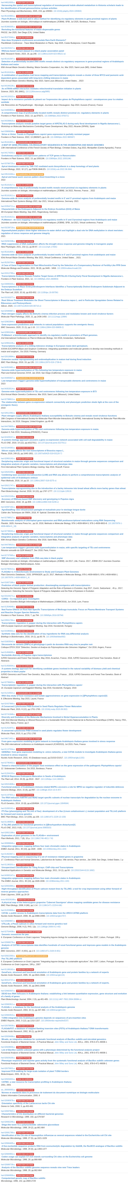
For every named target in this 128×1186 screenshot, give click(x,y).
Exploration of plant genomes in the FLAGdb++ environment (30, 835)
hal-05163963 (8, 16)
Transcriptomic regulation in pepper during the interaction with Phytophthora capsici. (42, 623)
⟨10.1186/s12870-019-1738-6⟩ (48, 362)
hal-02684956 (8, 1175)
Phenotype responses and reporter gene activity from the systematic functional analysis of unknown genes (60, 1061)
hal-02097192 (8, 507)
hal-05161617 (8, 185)
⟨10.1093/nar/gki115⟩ (55, 975)
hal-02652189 (8, 833)
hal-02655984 (8, 886)
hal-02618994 (8, 356)
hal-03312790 (8, 273)
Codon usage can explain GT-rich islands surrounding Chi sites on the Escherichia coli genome (47, 1157)
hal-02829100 (8, 1058)
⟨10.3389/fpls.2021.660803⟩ (46, 279)
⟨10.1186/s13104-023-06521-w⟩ (52, 54)
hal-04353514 (8, 389)
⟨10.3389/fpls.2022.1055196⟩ (58, 158)
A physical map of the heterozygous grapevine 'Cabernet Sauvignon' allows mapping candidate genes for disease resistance (61, 902)
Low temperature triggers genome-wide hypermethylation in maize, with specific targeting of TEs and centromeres (56, 548)
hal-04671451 (8, 738)
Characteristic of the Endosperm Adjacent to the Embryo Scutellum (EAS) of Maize (41, 209)
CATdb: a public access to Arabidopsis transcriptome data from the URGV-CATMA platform (45, 913)
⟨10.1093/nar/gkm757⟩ (56, 916)
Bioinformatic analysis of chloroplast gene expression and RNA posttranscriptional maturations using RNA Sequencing (58, 520)
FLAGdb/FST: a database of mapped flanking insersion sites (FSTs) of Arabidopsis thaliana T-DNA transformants (55, 1028)
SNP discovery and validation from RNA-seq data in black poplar (32, 558)
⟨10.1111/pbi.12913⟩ (62, 491)
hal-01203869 (8, 910)
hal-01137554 (8, 749)
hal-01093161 (8, 808)
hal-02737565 (8, 555)
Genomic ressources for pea (15, 934)
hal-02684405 (8, 1143)
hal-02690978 (8, 1100)
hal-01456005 (8, 652)
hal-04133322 (8, 96)
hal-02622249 (8, 496)
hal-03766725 (8, 163)
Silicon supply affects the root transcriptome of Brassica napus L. (33, 451)
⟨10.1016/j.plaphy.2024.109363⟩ (67, 11)
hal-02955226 (8, 343)
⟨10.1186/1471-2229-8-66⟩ (50, 905)
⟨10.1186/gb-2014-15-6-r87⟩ (48, 790)
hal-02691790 (8, 1133)
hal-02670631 (8, 1068)
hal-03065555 (8, 284)
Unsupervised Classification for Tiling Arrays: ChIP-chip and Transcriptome (37, 867)
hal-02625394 (8, 472)
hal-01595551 (8, 631)
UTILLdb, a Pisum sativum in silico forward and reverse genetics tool (34, 924)
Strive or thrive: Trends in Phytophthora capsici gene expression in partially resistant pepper (46, 134)
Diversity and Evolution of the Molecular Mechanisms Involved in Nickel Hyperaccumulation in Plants (50, 717)
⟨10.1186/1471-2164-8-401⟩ (48, 951)
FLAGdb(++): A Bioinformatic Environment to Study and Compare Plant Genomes (40, 572)
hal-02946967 (8, 311)
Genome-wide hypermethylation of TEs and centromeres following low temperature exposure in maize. (50, 429)
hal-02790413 (8, 569)
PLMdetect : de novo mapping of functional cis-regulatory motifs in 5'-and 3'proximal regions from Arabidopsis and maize (59, 220)
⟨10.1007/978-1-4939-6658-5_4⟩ (15, 577)
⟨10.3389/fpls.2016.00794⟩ (51, 615)
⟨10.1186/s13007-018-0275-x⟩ (43, 481)
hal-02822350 (8, 956)
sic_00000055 (8, 1090)
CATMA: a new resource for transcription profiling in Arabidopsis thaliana (36, 1082)
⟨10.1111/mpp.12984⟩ (57, 317)
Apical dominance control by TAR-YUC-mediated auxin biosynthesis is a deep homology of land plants (50, 166)
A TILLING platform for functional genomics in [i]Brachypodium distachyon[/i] (38, 825)
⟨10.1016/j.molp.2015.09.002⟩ (54, 709)
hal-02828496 (8, 1036)
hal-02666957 (8, 921)
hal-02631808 (8, 784)
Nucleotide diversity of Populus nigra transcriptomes (27, 655)
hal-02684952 (8, 1154)
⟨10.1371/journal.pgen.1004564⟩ (54, 803)
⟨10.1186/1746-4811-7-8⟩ (42, 838)
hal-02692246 (8, 1122)
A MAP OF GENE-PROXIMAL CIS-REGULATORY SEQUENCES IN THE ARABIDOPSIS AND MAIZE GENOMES (53, 145)
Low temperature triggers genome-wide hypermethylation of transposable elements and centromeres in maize (54, 381)
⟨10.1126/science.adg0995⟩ (38, 91)
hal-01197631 (8, 795)
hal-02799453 (8, 682)
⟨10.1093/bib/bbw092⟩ (56, 637)
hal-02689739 (8, 1165)
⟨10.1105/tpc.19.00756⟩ (47, 292)
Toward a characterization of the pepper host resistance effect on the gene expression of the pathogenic (61, 766)
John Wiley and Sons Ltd (65, 1042)
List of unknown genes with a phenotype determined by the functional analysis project (50, 1050)
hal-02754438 (8, 931)
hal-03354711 (8, 206)
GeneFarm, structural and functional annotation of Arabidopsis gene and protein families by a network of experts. (55, 983)
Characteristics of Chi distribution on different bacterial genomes (32, 1114)
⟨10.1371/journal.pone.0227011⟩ (52, 443)
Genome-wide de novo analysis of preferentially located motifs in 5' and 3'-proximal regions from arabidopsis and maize (59, 255)
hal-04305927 (8, 378)
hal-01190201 (8, 865)
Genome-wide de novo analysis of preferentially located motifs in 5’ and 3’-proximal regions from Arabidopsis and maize (59, 198)
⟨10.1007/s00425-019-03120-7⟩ (48, 453)
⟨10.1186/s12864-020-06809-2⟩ (50, 327)
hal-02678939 (8, 1026)
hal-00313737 (8, 980)
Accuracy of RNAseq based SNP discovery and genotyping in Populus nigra (38, 499)
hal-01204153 (8, 773)
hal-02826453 (8, 1079)
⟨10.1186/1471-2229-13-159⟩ (53, 817)
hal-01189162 (8, 969)
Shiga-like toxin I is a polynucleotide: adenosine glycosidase (30, 1125)
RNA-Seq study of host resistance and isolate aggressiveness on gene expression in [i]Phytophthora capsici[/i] (54, 696)
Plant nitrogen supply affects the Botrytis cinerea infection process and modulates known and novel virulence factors (57, 314)
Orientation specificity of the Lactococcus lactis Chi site (28, 1103)
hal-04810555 (8, 2)
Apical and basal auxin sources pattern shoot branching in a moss (33, 177)
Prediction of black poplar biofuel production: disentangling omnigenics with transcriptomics (46, 585)
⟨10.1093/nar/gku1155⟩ (74, 758)
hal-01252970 (8, 728)
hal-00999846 (8, 843)
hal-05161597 (8, 59)
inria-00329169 (8, 899)
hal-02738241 (8, 531)
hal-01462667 (8, 854)
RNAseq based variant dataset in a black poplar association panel (33, 51)
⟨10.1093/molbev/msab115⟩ (69, 268)
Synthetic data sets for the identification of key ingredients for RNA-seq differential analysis (45, 634)
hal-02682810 (8, 1015)
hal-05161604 (8, 252)
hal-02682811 (8, 1004)
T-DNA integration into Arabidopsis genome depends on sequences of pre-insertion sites (44, 1018)
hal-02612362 (8, 413)
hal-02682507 (8, 991)
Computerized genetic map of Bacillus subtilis (23, 1178)
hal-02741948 (8, 714)
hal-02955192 (8, 458)
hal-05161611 (8, 195)
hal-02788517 (8, 518)
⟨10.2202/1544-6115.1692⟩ (83, 870)
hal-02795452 (8, 763)
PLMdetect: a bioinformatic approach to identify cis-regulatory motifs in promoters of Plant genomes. (50, 335)
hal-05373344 (8, 37)
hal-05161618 (8, 72)
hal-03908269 (8, 131)
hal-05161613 (8, 217)
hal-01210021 (8, 693)
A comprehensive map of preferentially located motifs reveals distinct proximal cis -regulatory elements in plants (55, 113)
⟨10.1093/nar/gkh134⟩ (56, 1010)
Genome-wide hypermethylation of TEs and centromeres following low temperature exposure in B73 (49, 391)
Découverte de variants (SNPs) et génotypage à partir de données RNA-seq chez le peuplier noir (47, 644)
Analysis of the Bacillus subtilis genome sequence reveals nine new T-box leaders (41, 1167)
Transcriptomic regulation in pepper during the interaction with (42, 685)
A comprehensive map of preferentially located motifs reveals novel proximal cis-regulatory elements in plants (54, 188)
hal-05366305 (8, 27)
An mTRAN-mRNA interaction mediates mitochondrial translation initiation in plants (41, 89)
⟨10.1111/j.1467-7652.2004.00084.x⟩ (65, 999)
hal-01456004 (8, 666)
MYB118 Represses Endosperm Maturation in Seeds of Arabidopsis (34, 776)
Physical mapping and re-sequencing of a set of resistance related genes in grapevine (42, 857)
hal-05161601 (8, 142)
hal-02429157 (8, 437)
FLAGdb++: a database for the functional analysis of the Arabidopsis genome (38, 1007)
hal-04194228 (8, 86)
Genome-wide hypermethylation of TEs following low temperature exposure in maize (42, 370)
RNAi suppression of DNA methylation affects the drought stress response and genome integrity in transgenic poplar (57, 244)
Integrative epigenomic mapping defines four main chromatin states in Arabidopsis (41, 846)
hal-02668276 (8, 942)
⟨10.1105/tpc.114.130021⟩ (52, 779)
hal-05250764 (8, 262)
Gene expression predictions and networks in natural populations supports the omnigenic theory (48, 324)
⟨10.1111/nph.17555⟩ (47, 247)
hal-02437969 (8, 704)
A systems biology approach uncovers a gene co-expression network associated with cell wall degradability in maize (57, 440)
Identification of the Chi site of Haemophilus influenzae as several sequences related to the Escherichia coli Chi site (56, 1135)
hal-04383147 (8, 875)
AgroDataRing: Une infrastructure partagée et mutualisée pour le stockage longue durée (43, 510)
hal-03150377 (8, 297)
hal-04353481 (8, 367)
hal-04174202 (8, 153)
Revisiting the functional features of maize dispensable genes (31, 29)
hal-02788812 (8, 399)
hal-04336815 (8, 121)
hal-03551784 (8, 620)
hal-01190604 (8, 822)
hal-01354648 (8, 607)
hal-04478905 (8, 426)
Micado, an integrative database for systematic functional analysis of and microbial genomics (54, 1039)
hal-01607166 (8, 582)
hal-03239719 (8, 228)
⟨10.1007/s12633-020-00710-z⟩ (27, 306)
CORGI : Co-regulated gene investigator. (21, 599)
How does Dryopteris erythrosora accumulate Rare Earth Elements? (34, 40)
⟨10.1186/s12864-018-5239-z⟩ (45, 502)
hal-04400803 (8, 110)
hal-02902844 (8, 322)
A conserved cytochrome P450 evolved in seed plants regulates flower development (41, 731)
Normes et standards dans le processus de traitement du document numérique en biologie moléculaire (50, 1093)
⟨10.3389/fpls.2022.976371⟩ (56, 116)
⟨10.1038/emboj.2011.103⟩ (54, 849)
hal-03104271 (8, 596)
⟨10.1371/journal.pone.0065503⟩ (37, 828)
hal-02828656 (8, 1047)
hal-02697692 (8, 1111)
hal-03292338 (8, 241)
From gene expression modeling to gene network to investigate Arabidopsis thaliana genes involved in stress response (58, 741)
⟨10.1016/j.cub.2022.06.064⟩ (59, 169)
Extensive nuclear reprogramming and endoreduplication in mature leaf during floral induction (46, 359)
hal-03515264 (8, 174)
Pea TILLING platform (12, 959)
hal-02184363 (8, 448)
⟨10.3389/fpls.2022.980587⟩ (62, 137)
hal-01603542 (8, 641)
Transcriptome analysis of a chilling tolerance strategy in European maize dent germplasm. (45, 346)
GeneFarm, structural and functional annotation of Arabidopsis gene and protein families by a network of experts (55, 972)
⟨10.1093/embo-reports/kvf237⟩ (54, 1021)
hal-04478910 (8, 545)
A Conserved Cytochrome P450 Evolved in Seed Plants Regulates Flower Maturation (42, 706)
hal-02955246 (8, 332)
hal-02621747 (8, 485)
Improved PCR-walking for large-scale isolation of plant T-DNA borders (35, 1071)
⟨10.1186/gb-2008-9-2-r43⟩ (49, 927)
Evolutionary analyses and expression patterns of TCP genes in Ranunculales (39, 156)
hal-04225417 (8, 48)
